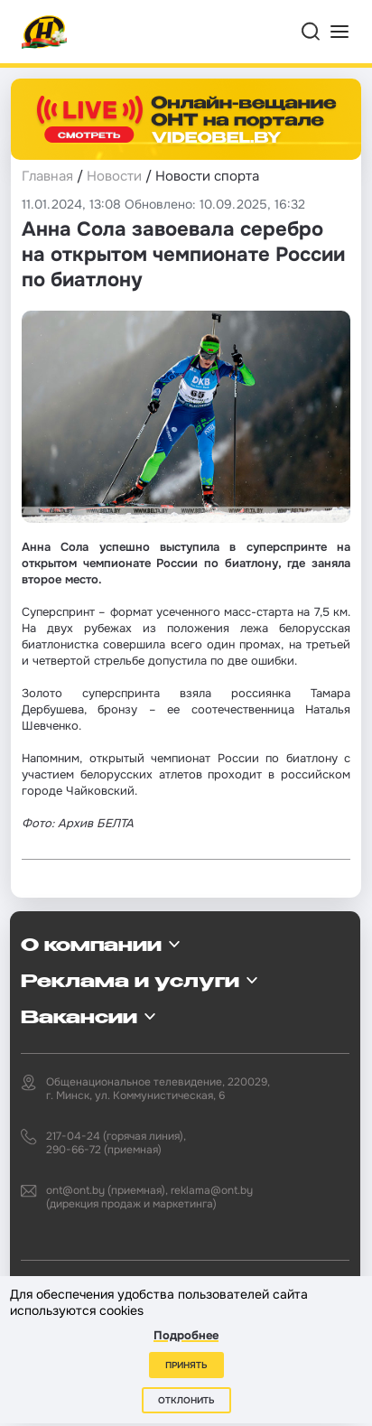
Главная (47, 176)
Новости (114, 176)
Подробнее (186, 1335)
